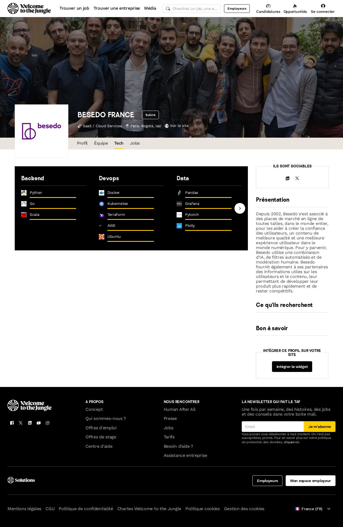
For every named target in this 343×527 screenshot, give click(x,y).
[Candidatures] (268, 8)
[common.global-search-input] (192, 8)
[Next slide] (239, 208)
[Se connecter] (322, 8)
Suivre (151, 115)
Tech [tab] (119, 143)
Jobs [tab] (135, 143)
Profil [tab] (82, 143)
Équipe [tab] (101, 143)
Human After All (180, 409)
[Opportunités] (295, 8)
